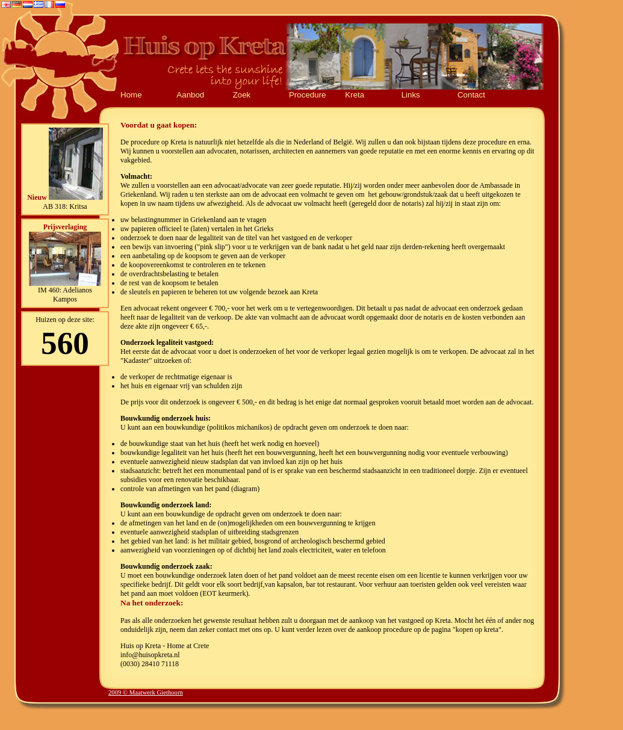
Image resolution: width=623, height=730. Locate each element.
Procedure (307, 94)
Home (131, 94)
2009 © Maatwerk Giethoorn (145, 692)
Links (410, 94)
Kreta (354, 94)
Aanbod (190, 94)
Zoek (242, 94)
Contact (471, 94)
